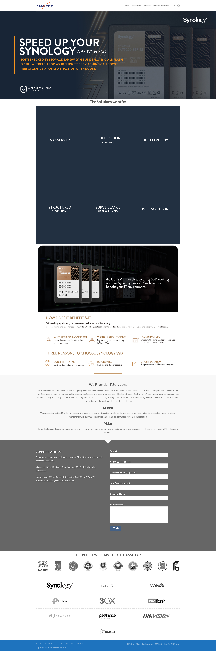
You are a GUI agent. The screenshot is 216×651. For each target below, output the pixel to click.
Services (148, 6)
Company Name (139, 497)
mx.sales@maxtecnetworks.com (60, 480)
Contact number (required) (139, 476)
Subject (139, 454)
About (128, 6)
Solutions (137, 5)
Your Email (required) (139, 487)
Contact (165, 6)
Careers (156, 6)
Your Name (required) (139, 465)
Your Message (139, 514)
